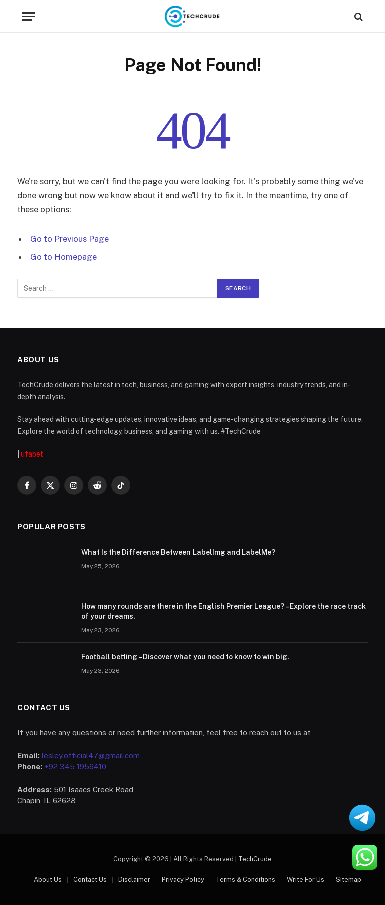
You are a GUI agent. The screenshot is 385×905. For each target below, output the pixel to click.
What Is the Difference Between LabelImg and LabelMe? (178, 552)
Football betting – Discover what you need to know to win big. (185, 657)
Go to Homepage (63, 257)
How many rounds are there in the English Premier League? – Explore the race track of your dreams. (223, 611)
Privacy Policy (183, 879)
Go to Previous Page (69, 239)
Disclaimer (134, 879)
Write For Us (305, 879)
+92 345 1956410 (75, 766)
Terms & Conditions (245, 879)
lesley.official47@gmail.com (91, 755)
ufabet (32, 454)
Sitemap (348, 879)
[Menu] (28, 16)
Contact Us (90, 879)
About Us (48, 879)
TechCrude (255, 859)
